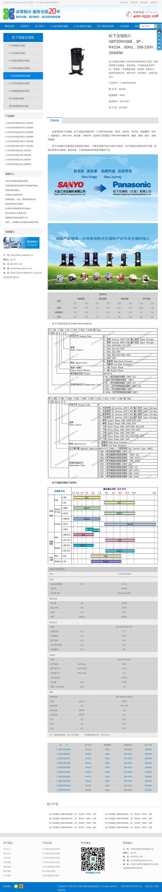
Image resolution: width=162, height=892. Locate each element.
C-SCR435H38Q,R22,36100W (18, 150)
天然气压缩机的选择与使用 (16, 181)
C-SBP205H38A (63, 772)
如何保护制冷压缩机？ (14, 204)
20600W (148, 763)
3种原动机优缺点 (12, 190)
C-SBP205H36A (63, 786)
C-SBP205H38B (63, 763)
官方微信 (16, 886)
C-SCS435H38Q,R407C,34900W (19, 128)
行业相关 (124, 26)
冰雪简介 (25, 26)
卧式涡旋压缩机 (16, 98)
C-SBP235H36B (63, 749)
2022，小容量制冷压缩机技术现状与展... (22, 222)
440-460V (128, 763)
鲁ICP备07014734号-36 (131, 886)
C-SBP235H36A (63, 754)
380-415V (128, 767)
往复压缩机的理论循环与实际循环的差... (22, 185)
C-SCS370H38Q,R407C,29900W (19, 137)
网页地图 (144, 2)
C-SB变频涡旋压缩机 (19, 91)
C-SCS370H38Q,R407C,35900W (19, 132)
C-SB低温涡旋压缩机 (19, 60)
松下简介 (40, 26)
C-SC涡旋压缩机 (83, 26)
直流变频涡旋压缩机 (19, 106)
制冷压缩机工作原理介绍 (15, 213)
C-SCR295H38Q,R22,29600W (18, 164)
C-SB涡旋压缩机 (59, 26)
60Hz (107, 749)
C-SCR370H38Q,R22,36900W (18, 155)
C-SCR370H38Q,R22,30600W (18, 160)
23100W (148, 758)
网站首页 (9, 26)
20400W (148, 781)
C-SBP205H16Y (63, 790)
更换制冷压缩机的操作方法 (16, 218)
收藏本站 (154, 2)
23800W (148, 749)
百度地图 (124, 2)
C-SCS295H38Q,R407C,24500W (19, 146)
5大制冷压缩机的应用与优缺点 (18, 208)
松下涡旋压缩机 (105, 26)
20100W (148, 790)
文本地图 (7, 875)
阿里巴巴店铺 (21, 886)
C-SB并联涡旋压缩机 (20, 75)
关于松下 (7, 849)
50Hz (107, 767)
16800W (148, 767)
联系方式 (7, 853)
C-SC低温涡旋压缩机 (19, 68)
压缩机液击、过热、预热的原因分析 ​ (20, 199)
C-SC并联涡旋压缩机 (19, 83)
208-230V (128, 749)
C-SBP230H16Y (63, 758)
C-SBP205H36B (63, 781)
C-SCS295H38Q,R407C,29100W (19, 141)
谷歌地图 (134, 2)
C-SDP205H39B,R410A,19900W (19, 123)
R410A (88, 749)
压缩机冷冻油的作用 (13, 195)
